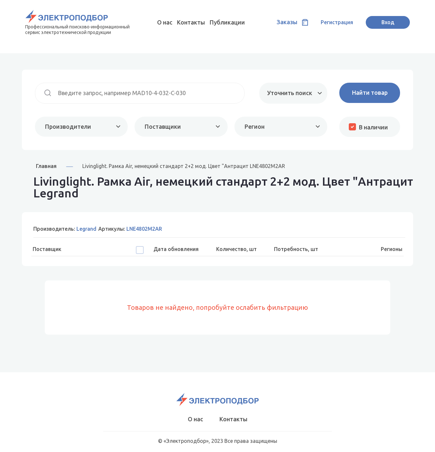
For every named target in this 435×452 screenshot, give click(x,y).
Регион (255, 126)
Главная (46, 166)
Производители (68, 126)
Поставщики (163, 126)
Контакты (191, 22)
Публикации (227, 22)
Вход (387, 22)
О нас (164, 22)
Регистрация (337, 22)
